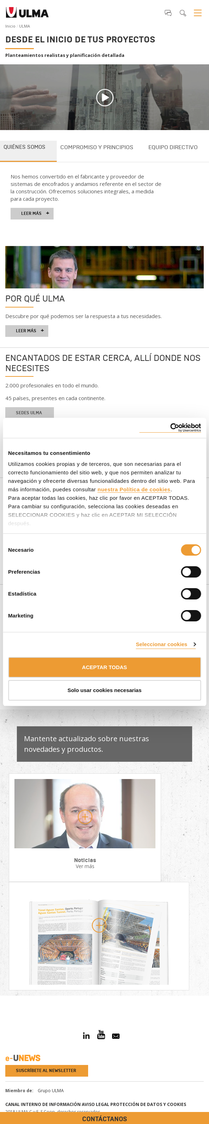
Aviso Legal (95, 1104)
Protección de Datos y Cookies (148, 1104)
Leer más (35, 213)
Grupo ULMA (51, 1091)
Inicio (10, 26)
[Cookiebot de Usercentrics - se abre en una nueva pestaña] (170, 428)
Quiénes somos (24, 147)
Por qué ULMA (35, 298)
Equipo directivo (173, 147)
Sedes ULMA (29, 412)
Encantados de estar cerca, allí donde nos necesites (103, 363)
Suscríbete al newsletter (46, 1070)
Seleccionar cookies (161, 644)
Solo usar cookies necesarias (104, 690)
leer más (30, 330)
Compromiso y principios (96, 147)
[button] (168, 12)
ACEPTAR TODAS (104, 667)
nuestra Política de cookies (134, 489)
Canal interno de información (43, 1104)
